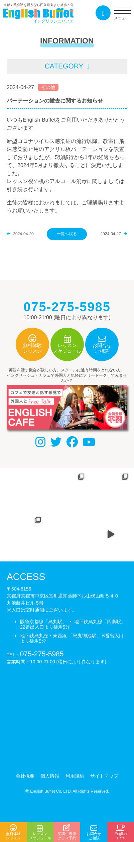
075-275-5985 (42, 654)
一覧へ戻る (67, 233)
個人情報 (49, 776)
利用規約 (74, 776)
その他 (48, 87)
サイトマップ (104, 776)
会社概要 (25, 776)
